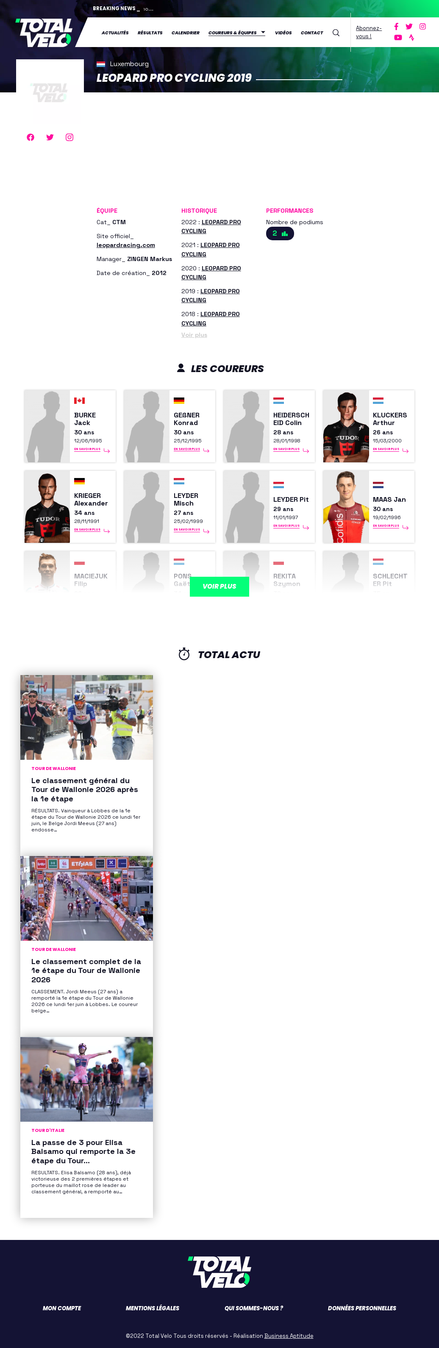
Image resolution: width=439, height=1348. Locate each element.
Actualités (115, 32)
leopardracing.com (126, 244)
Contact (312, 32)
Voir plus (194, 334)
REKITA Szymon (287, 580)
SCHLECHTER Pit (391, 580)
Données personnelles (362, 1308)
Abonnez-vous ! (369, 32)
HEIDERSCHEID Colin (292, 419)
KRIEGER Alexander (91, 500)
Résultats (150, 32)
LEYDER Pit (286, 500)
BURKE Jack (85, 419)
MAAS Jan (390, 499)
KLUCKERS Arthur (391, 419)
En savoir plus (87, 450)
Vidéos (283, 32)
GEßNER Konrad (187, 419)
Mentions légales (152, 1308)
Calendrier (186, 32)
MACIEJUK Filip (91, 580)
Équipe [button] (107, 210)
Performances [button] (289, 210)
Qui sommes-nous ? (254, 1308)
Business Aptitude (289, 1335)
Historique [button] (199, 210)
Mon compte (62, 1308)
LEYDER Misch (186, 500)
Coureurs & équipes (232, 32)
